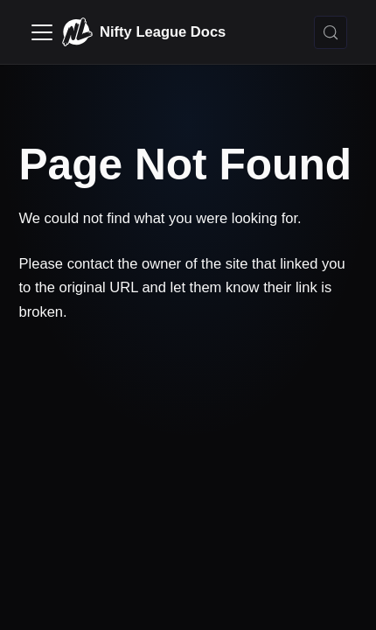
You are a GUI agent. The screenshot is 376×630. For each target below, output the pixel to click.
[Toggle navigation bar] (42, 32)
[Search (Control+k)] (330, 32)
